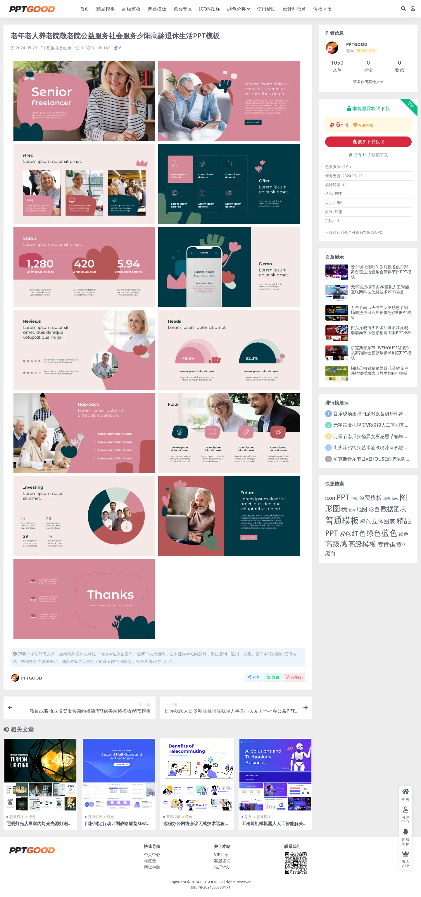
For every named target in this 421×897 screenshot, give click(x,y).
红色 (67, 48)
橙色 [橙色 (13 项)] (365, 521)
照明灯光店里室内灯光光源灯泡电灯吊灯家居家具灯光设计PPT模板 (39, 825)
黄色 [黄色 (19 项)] (401, 544)
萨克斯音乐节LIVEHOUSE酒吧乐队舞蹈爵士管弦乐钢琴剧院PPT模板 (381, 352)
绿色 (32, 816)
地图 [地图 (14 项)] (362, 509)
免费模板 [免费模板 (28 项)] (370, 497)
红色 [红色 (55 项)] (358, 533)
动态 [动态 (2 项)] (386, 498)
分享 (254, 677)
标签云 (150, 860)
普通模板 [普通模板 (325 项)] (342, 520)
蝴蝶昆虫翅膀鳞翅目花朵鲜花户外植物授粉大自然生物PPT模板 (379, 370)
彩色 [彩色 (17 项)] (373, 509)
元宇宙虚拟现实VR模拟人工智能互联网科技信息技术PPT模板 (380, 289)
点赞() (294, 677)
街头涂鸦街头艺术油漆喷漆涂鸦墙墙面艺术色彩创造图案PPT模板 (381, 330)
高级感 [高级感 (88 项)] (336, 544)
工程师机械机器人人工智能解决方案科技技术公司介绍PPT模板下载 (274, 825)
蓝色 (110, 816)
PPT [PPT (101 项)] (342, 497)
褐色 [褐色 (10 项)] (403, 533)
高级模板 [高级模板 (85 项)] (362, 544)
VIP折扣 (363, 125)
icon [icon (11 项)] (330, 498)
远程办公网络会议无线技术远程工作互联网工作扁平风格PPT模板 (196, 825)
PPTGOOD (26, 677)
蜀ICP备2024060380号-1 (211, 887)
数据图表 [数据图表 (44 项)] (393, 508)
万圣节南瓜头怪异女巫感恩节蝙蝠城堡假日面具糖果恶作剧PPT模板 (381, 312)
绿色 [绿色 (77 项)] (374, 533)
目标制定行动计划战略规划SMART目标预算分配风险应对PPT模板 (118, 825)
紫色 (188, 816)
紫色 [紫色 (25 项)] (345, 533)
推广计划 (222, 866)
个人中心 (152, 854)
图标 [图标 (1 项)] (352, 510)
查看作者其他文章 (368, 81)
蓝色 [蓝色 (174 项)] (389, 532)
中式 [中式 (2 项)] (354, 498)
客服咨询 (222, 860)
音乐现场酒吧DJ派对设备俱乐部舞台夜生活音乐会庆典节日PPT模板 (381, 271)
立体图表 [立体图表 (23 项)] (383, 521)
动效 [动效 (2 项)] (394, 498)
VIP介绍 (221, 854)
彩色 (248, 816)
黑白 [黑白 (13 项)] (330, 553)
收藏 (272, 677)
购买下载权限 (368, 141)
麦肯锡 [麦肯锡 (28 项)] (386, 544)
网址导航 (152, 866)
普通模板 (54, 48)
